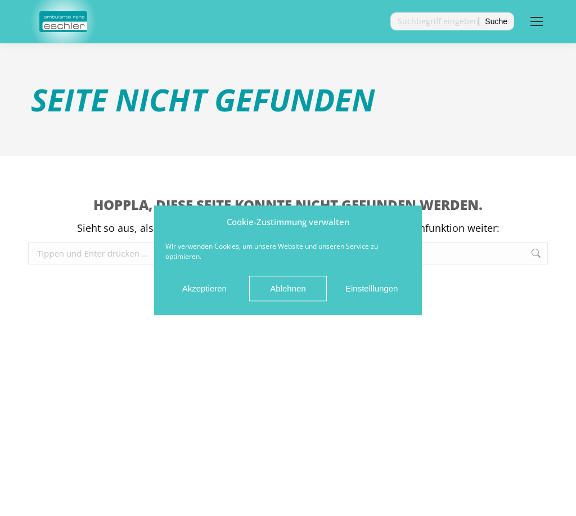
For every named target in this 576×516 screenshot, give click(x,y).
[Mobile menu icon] (536, 21)
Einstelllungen (371, 292)
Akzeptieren (204, 292)
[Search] (452, 21)
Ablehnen (287, 292)
